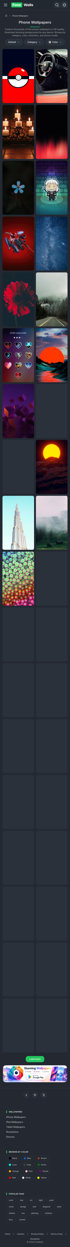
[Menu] (5, 5)
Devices (10, 1136)
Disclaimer (35, 1239)
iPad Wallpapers (14, 1122)
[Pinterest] (35, 1095)
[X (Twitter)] (44, 1095)
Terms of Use (57, 1234)
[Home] (6, 15)
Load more (35, 1059)
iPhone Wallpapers (16, 1117)
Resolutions (12, 1132)
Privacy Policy (37, 1234)
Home (7, 1234)
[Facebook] (26, 1095)
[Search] (57, 5)
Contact (20, 1234)
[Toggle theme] (64, 5)
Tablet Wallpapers (15, 1127)
